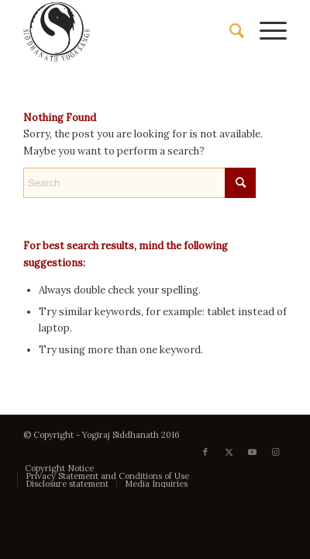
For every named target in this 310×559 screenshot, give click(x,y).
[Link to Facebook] (205, 452)
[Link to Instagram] (275, 452)
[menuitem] (229, 31)
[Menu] (265, 31)
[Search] (229, 31)
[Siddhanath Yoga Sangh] (128, 31)
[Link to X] (228, 452)
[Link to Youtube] (252, 452)
